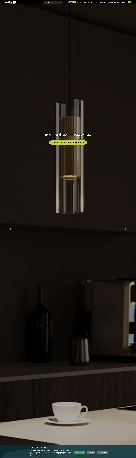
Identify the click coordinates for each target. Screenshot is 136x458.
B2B (85, 2)
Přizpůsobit (91, 452)
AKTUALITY (91, 2)
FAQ (115, 2)
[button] (10, 229)
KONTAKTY (124, 2)
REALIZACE (102, 2)
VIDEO (96, 2)
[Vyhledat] (62, 2)
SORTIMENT (80, 2)
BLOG (118, 2)
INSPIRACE (110, 2)
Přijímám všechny (80, 452)
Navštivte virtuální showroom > (68, 142)
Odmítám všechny (102, 452)
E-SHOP (72, 2)
